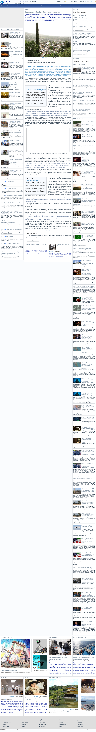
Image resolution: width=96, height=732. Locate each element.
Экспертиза (80, 726)
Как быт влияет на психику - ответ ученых (87, 212)
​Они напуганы (9, 236)
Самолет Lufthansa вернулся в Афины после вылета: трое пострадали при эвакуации (87, 349)
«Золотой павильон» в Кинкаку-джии (60, 711)
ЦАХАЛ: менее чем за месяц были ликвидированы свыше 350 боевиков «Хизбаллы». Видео (88, 308)
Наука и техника (43, 719)
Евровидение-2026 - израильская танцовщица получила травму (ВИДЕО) (88, 429)
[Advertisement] (11, 17)
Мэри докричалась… (13, 83)
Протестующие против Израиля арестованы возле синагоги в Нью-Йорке (84, 287)
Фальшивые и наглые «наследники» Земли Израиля (15, 73)
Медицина (24, 724)
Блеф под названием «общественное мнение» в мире (81, 109)
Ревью (60, 720)
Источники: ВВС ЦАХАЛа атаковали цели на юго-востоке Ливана (87, 490)
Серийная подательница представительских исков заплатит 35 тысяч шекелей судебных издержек (83, 272)
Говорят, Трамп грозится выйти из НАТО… (15, 131)
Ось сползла (18, 150)
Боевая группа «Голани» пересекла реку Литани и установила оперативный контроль (88, 186)
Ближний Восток (6, 722)
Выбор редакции (67, 655)
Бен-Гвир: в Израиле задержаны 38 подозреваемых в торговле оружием (88, 323)
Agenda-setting (18, 113)
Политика (42, 726)
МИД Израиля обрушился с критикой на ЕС (87, 136)
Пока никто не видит (32, 180)
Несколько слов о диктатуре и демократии (14, 94)
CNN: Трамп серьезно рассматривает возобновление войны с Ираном (88, 623)
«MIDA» (28, 239)
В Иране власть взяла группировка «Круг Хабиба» (9, 221)
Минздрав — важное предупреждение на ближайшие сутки (87, 407)
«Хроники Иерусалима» (33, 240)
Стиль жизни (80, 719)
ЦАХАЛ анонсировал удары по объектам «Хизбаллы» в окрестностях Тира (83, 147)
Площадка (42, 722)
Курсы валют (25, 722)
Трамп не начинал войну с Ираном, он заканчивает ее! (10, 252)
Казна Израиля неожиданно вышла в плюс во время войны (88, 419)
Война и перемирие (14, 63)
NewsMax (33, 248)
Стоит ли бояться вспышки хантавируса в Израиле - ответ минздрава (88, 159)
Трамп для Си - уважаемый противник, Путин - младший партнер (15, 53)
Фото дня (79, 722)
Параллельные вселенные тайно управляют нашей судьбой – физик (88, 173)
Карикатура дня (6, 726)
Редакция (61, 722)
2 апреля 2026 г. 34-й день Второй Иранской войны (11, 203)
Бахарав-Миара (11, 181)
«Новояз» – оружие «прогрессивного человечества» (81, 49)
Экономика (79, 724)
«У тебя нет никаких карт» (85, 85)
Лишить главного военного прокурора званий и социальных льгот (83, 477)
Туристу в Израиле (81, 720)
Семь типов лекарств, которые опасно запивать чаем (87, 298)
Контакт (23, 719)
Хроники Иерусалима (66, 57)
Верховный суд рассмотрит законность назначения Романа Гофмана (84, 568)
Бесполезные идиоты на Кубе (14, 195)
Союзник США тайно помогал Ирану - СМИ (87, 237)
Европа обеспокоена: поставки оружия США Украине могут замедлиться (87, 502)
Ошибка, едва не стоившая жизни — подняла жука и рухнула (88, 123)
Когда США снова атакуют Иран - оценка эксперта (87, 527)
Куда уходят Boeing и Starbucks (15, 33)
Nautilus (76, 709)
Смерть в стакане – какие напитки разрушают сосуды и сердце (87, 440)
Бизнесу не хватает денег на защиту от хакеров (58, 658)
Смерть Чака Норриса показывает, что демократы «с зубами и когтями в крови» (11, 212)
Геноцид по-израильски (85, 41)
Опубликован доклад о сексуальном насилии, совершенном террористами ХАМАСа (87, 580)
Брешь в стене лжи (11, 188)
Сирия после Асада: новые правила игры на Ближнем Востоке (35, 90)
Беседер (28, 668)
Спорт (60, 726)
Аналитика (5, 720)
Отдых (41, 720)
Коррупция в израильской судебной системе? (82, 93)
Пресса (60, 719)
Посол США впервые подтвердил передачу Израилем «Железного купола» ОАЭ (88, 594)
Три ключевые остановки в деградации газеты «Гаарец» (15, 161)
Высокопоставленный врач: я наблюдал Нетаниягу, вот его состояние (82, 338)
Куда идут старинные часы (9, 670)
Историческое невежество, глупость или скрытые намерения (83, 34)
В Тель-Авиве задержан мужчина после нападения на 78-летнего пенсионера (87, 224)
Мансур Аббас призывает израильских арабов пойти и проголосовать (82, 250)
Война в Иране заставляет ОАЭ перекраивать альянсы (83, 658)
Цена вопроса (82, 26)
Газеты (4, 724)
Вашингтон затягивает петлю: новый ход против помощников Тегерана (87, 262)
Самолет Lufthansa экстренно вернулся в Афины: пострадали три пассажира (86, 365)
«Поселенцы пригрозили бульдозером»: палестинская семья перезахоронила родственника (84, 201)
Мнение (23, 726)
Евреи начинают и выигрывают (14, 229)
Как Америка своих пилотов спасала (15, 122)
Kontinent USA (58, 251)
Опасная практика (7, 698)
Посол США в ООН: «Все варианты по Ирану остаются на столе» (87, 540)
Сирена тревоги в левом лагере (15, 141)
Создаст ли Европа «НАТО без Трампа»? (15, 172)
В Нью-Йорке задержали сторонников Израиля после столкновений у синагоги (87, 452)
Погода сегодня (43, 724)
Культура (24, 720)
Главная (5, 719)
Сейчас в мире (62, 724)
